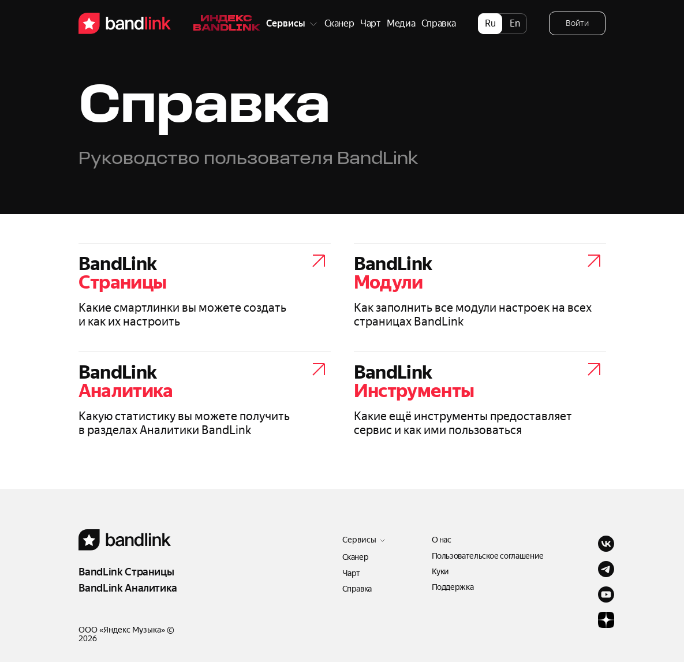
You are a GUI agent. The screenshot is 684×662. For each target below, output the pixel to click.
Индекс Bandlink (226, 23)
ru (490, 23)
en (515, 23)
